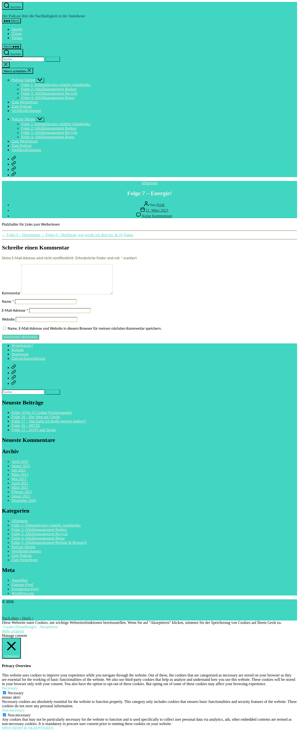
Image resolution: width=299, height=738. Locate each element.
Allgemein (149, 183)
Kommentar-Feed (25, 595)
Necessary (16, 699)
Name (8, 307)
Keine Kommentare (157, 216)
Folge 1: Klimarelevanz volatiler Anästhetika (55, 85)
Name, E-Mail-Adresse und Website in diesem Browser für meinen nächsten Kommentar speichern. (85, 334)
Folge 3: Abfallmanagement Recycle (49, 93)
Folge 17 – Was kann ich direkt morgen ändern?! (49, 427)
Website (8, 325)
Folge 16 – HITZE (26, 431)
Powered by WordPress (20, 616)
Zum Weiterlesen (25, 102)
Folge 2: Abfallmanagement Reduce (49, 89)
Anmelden (20, 586)
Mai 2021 (19, 485)
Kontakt (18, 355)
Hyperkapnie (13, 12)
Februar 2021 (22, 498)
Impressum (20, 360)
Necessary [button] (10, 694)
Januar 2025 (21, 472)
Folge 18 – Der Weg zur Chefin (36, 423)
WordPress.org (23, 599)
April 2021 (20, 489)
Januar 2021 (21, 502)
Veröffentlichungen (26, 111)
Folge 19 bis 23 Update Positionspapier (42, 418)
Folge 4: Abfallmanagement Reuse (47, 98)
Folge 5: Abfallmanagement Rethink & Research (49, 548)
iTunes (17, 33)
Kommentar (11, 299)
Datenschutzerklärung (28, 364)
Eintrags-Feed (22, 590)
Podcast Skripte (24, 80)
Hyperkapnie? (22, 351)
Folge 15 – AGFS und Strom (34, 436)
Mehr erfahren (13, 637)
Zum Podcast (22, 106)
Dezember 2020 (24, 506)
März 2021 (20, 493)
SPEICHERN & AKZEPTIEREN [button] (28, 734)
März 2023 (20, 480)
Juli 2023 (19, 476)
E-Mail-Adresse (15, 316)
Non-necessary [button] (13, 716)
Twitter (17, 38)
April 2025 (20, 467)
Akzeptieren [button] (48, 633)
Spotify (17, 29)
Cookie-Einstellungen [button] (20, 633)
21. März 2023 (157, 210)
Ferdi (160, 205)
